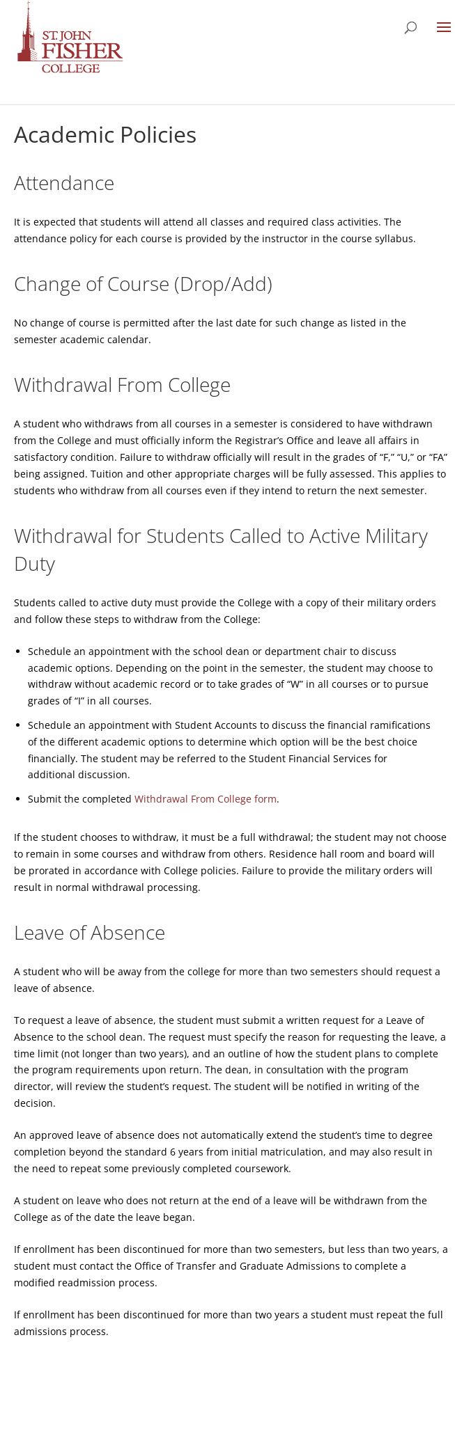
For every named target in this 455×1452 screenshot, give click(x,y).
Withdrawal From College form (205, 798)
